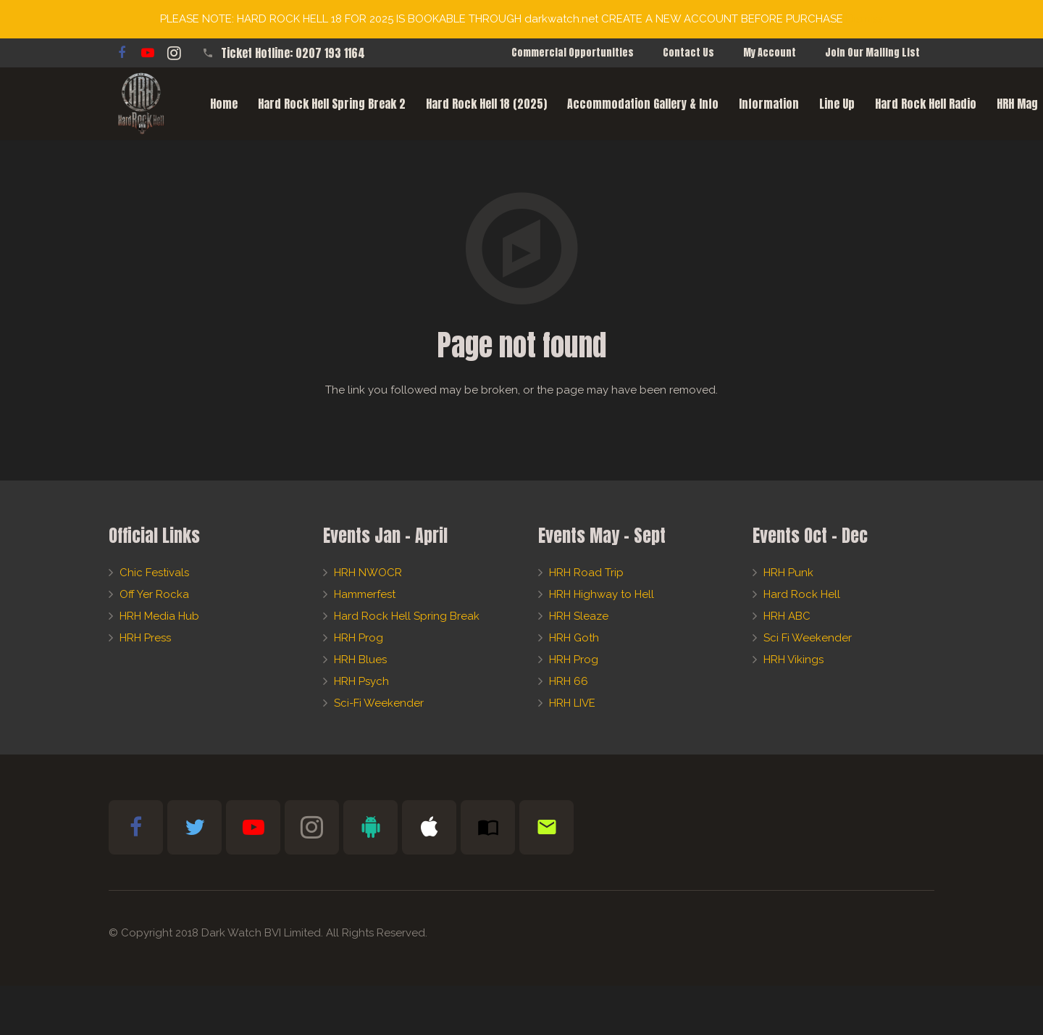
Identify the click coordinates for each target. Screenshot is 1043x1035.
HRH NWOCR (368, 572)
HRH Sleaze (578, 616)
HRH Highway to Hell (601, 594)
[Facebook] (122, 53)
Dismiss (864, 18)
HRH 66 (568, 681)
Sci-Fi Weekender (379, 703)
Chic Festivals (154, 572)
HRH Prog (358, 637)
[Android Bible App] (370, 827)
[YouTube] (148, 53)
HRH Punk (788, 572)
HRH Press (145, 637)
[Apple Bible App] (429, 827)
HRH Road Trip (586, 572)
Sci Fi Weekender (807, 637)
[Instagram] (174, 53)
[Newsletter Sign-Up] (546, 827)
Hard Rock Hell (801, 594)
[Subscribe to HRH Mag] (488, 827)
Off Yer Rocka (154, 594)
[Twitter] (194, 827)
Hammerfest (364, 594)
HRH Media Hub (159, 616)
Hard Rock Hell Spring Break (406, 616)
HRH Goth (574, 637)
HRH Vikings (793, 659)
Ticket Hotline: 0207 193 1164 (293, 53)
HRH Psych (361, 681)
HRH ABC (786, 616)
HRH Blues (360, 659)
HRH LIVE (572, 703)
